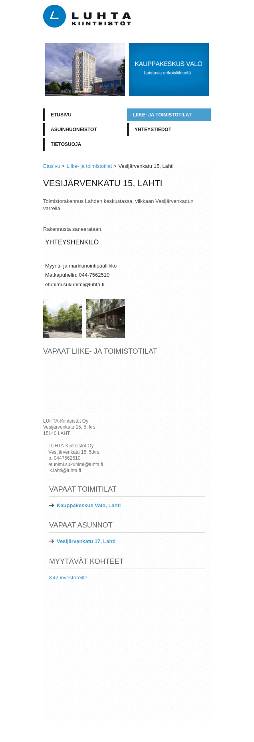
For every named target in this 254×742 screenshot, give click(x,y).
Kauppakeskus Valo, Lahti (89, 505)
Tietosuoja (66, 144)
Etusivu (61, 115)
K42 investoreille (68, 578)
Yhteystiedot (153, 129)
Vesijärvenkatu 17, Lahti (86, 541)
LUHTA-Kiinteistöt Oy (186, 728)
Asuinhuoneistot (74, 129)
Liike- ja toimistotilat (162, 115)
